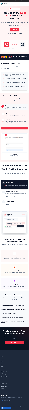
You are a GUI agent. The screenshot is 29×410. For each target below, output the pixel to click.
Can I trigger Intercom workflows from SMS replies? (14, 317)
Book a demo (14, 29)
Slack (6, 371)
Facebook (6, 373)
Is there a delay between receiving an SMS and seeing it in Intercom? (14, 322)
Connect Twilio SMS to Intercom (14, 33)
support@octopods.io (6, 400)
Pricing (2, 361)
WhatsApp (2, 371)
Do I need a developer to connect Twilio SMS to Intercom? (14, 305)
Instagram (2, 374)
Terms (2, 366)
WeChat (6, 376)
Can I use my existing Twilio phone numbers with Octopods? (14, 309)
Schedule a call (19, 0)
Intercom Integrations (5, 369)
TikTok (6, 374)
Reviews (2, 359)
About (2, 356)
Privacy (2, 364)
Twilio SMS (2, 376)
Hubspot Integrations (5, 380)
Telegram (2, 373)
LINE (5, 378)
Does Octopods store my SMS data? (14, 313)
